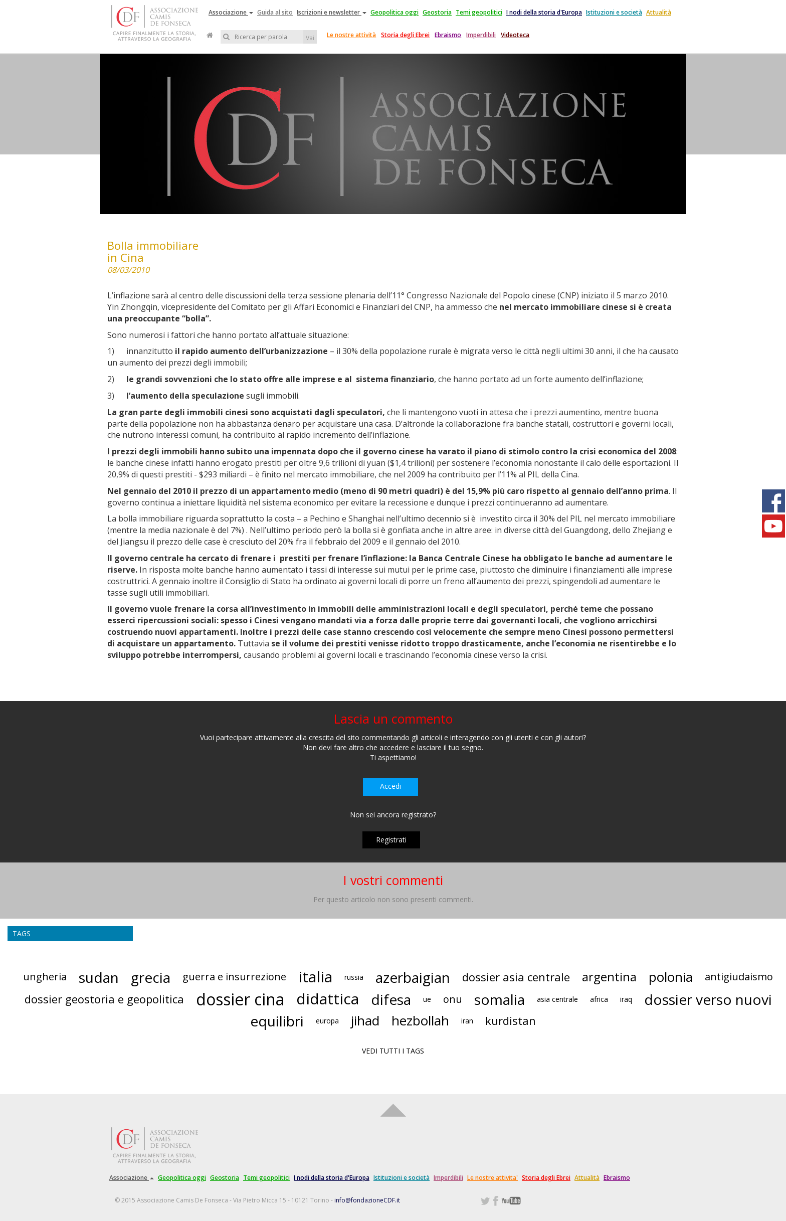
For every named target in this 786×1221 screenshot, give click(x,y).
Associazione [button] (231, 12)
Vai (310, 38)
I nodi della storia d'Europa (544, 12)
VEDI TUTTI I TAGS (393, 1051)
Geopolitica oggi (394, 12)
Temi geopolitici (479, 12)
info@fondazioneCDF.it (367, 1200)
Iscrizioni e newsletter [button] (331, 12)
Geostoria (437, 12)
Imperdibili (481, 35)
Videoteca (515, 35)
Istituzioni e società (614, 12)
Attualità (658, 12)
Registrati (391, 839)
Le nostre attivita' (492, 1177)
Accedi (390, 786)
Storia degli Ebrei (405, 35)
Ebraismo (448, 35)
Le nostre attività (351, 35)
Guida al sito (275, 12)
